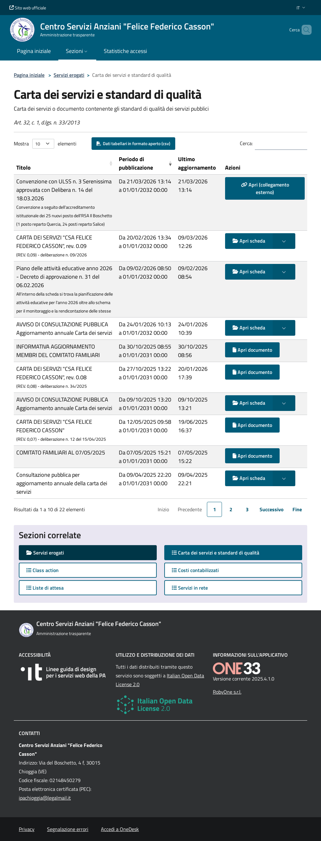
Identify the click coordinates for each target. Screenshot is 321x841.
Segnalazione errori (67, 829)
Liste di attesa (45, 587)
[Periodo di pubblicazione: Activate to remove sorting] (146, 163)
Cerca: (246, 143)
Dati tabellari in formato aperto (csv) (133, 143)
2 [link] (230, 509)
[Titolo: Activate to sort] (65, 163)
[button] (302, 8)
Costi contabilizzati (195, 570)
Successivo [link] (272, 509)
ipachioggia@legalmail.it (45, 798)
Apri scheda (249, 240)
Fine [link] (297, 509)
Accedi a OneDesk (120, 829)
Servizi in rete (190, 587)
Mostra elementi (45, 144)
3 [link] (247, 509)
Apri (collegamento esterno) (265, 188)
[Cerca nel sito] (304, 29)
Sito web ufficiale (27, 7)
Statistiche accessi (125, 51)
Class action (42, 570)
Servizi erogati (69, 75)
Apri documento (252, 350)
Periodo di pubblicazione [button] (136, 163)
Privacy (26, 829)
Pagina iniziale (29, 75)
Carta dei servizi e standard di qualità (221, 552)
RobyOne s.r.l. (227, 692)
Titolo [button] (23, 167)
